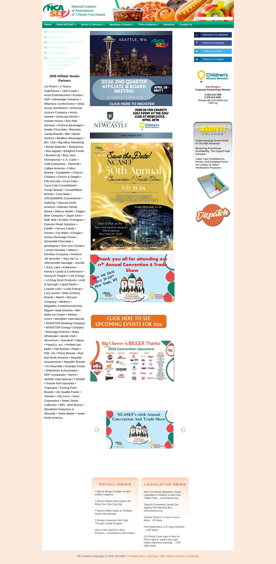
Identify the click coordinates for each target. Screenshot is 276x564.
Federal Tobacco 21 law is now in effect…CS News (162, 519)
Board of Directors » (93, 24)
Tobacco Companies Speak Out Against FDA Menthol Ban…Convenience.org (161, 507)
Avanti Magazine (58, 52)
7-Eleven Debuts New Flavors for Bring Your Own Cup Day (113, 503)
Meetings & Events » (121, 24)
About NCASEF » (66, 24)
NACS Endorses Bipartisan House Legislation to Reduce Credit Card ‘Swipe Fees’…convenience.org (162, 494)
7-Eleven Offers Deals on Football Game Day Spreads (113, 512)
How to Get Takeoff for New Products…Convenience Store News (115, 531)
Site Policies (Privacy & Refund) (179, 556)
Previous (96, 429)
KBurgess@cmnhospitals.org (213, 100)
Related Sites (137, 556)
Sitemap (152, 556)
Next (182, 429)
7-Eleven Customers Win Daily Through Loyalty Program (111, 522)
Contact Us (185, 24)
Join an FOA (55, 37)
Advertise (168, 24)
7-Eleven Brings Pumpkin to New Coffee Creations (113, 493)
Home (48, 24)
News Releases (57, 47)
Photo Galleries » (148, 24)
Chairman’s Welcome (61, 31)
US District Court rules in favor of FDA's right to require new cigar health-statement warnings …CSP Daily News (162, 541)
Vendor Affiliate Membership (65, 42)
